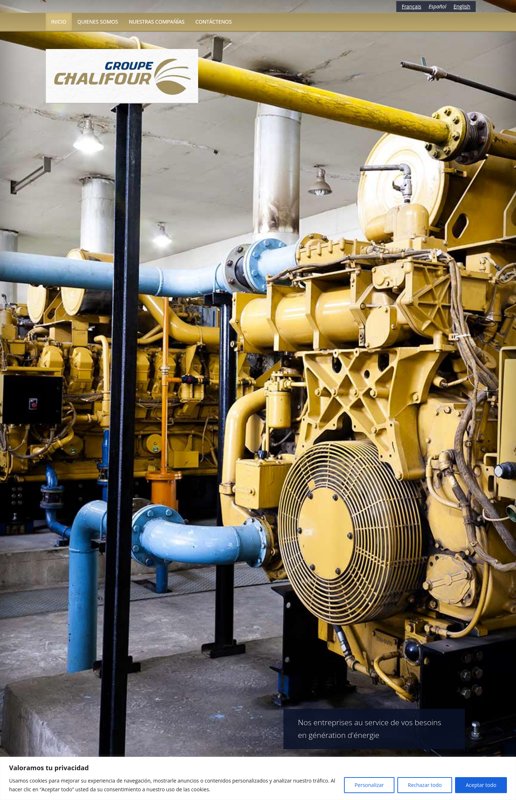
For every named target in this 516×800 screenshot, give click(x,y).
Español (437, 6)
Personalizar (369, 784)
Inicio (58, 21)
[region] (258, 778)
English (462, 6)
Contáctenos (213, 21)
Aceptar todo (481, 784)
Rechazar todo (425, 784)
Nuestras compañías (156, 21)
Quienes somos (97, 21)
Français (411, 6)
